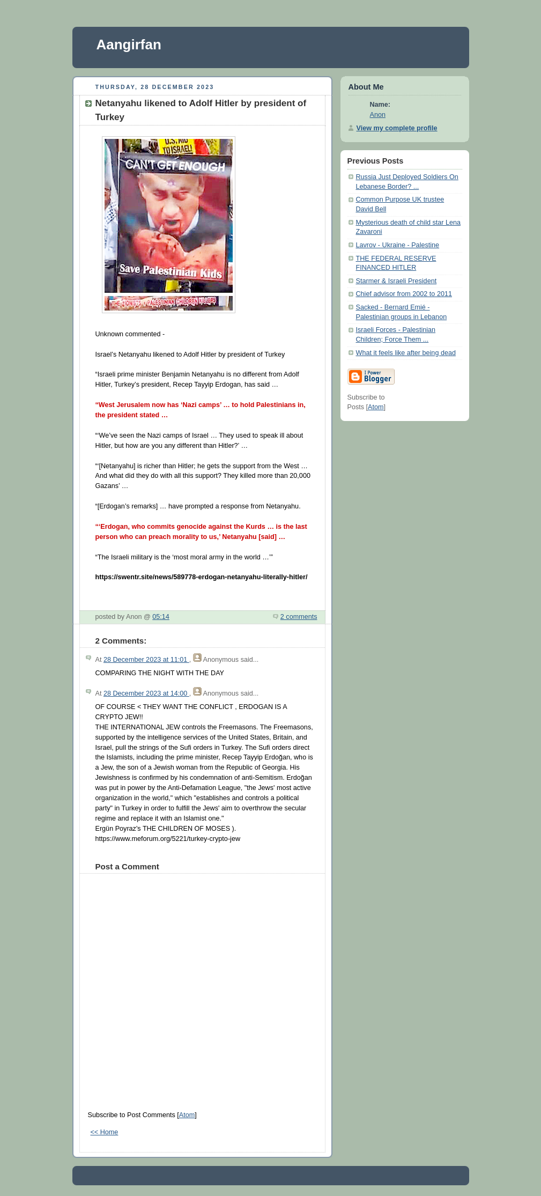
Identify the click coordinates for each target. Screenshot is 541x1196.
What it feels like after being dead (406, 353)
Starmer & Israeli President (396, 281)
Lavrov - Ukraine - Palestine (398, 245)
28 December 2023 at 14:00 (146, 693)
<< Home (104, 1132)
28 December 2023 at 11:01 (146, 659)
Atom (187, 1115)
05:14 (160, 617)
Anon (378, 115)
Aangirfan (129, 44)
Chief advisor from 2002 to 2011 (404, 294)
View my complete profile (397, 128)
